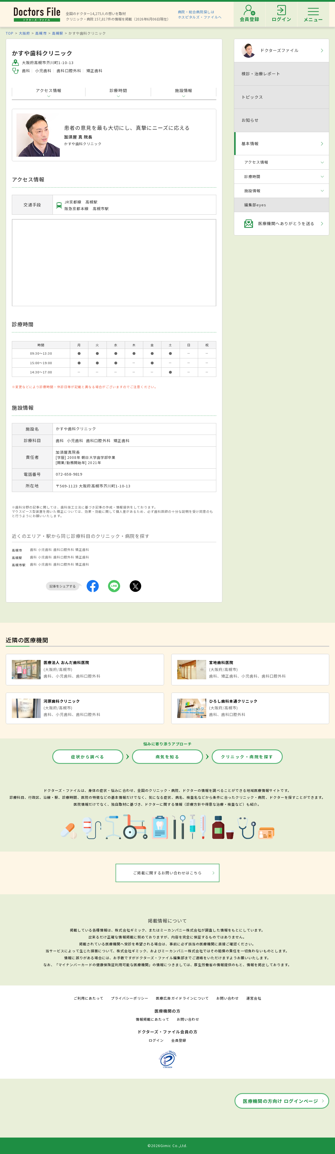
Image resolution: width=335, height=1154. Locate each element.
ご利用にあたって (88, 998)
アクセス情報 (49, 90)
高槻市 (40, 33)
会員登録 (178, 1040)
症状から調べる (88, 757)
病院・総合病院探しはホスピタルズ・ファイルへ (200, 14)
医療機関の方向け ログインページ (280, 1100)
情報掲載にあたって (152, 1019)
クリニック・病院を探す (247, 757)
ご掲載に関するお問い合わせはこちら (167, 873)
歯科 (33, 549)
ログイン (156, 1040)
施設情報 (183, 90)
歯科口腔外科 (63, 549)
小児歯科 (45, 549)
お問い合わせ (227, 998)
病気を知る (168, 757)
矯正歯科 (82, 549)
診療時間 (118, 90)
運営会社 (253, 998)
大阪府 (24, 33)
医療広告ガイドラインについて (182, 998)
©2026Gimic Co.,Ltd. (167, 1145)
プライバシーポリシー (129, 998)
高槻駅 (57, 33)
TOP (10, 33)
